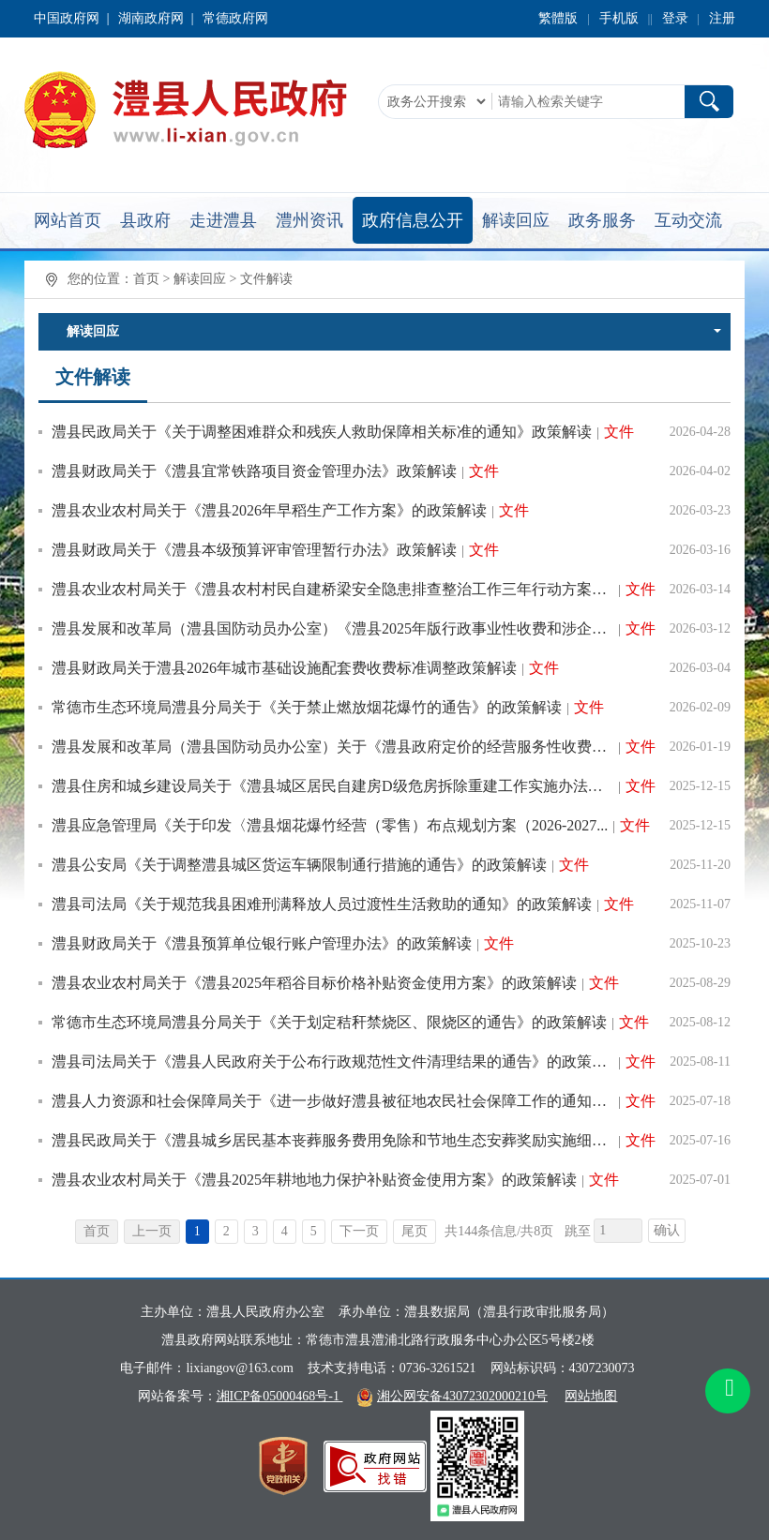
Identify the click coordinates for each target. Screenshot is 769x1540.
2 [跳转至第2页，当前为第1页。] (226, 1231)
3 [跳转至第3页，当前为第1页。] (255, 1231)
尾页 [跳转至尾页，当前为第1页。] (414, 1231)
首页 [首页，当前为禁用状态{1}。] (96, 1231)
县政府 (145, 220)
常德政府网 (235, 18)
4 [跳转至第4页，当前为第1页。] (284, 1231)
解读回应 (516, 220)
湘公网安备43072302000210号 (462, 1396)
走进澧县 (223, 220)
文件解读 (266, 279)
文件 (619, 432)
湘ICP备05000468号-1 (280, 1396)
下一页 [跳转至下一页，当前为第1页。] (359, 1231)
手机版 (619, 18)
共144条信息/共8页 (499, 1231)
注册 (722, 18)
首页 (146, 279)
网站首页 (67, 220)
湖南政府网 (151, 18)
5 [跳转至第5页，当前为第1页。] (313, 1231)
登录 (675, 18)
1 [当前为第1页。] (197, 1231)
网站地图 (591, 1396)
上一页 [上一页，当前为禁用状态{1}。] (152, 1231)
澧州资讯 (309, 220)
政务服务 (602, 220)
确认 (667, 1230)
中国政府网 (66, 18)
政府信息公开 (412, 220)
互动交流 (688, 220)
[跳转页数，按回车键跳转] (618, 1231)
